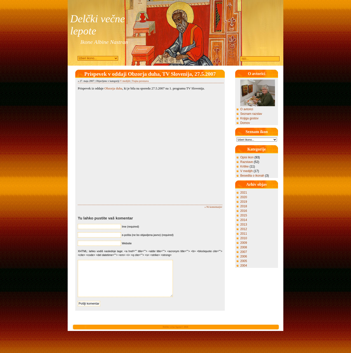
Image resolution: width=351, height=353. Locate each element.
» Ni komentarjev (213, 207)
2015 (243, 215)
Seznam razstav (251, 114)
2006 (243, 256)
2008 (243, 247)
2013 (243, 224)
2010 (243, 238)
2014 (243, 220)
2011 (243, 233)
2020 (243, 197)
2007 (243, 252)
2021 (243, 192)
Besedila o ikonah (252, 175)
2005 (243, 261)
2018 (243, 206)
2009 (243, 243)
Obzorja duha (113, 88)
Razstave (246, 162)
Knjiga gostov (249, 118)
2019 (243, 201)
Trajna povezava (140, 81)
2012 (243, 229)
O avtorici (246, 109)
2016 (243, 211)
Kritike (244, 166)
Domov (245, 123)
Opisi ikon (247, 157)
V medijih (125, 81)
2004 (243, 265)
